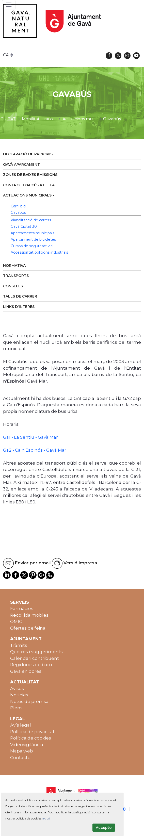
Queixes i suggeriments (36, 651)
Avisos (17, 688)
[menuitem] (72, 154)
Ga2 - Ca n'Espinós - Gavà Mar (34, 450)
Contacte (20, 757)
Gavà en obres (25, 671)
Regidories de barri (31, 664)
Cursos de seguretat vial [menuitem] (32, 246)
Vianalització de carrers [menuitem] (31, 220)
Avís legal (20, 725)
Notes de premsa (29, 701)
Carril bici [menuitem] (18, 206)
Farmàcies (21, 608)
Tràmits (18, 645)
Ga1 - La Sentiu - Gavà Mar (30, 437)
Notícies (19, 694)
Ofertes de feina (27, 628)
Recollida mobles (29, 615)
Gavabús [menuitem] (18, 212)
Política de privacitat (32, 731)
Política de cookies (30, 738)
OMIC (16, 621)
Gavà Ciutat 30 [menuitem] (24, 226)
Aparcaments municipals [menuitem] (32, 233)
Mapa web (21, 750)
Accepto (104, 827)
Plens (16, 707)
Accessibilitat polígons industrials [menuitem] (39, 252)
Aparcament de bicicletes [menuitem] (33, 239)
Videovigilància (26, 744)
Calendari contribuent (34, 658)
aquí (46, 818)
